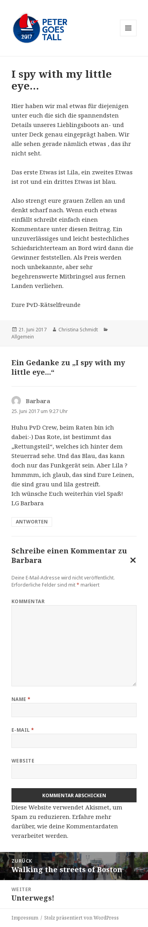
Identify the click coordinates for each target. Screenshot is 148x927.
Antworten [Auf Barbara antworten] (32, 521)
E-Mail (22, 730)
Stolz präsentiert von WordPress (81, 917)
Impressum (24, 917)
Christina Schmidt (78, 329)
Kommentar (28, 601)
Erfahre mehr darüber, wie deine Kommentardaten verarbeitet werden (64, 826)
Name (21, 699)
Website (22, 760)
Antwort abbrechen (131, 561)
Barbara (26, 560)
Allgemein (22, 336)
